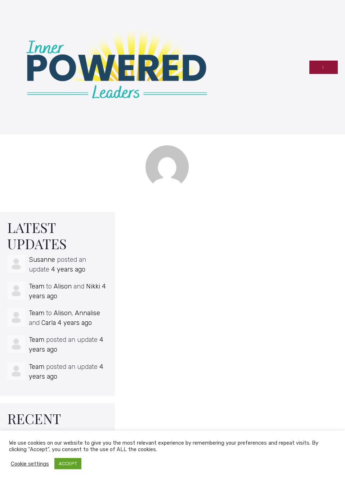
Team (36, 286)
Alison (63, 286)
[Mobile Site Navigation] (323, 67)
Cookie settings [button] (30, 464)
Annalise (87, 313)
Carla (48, 323)
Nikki (93, 286)
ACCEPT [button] (68, 463)
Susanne (42, 260)
